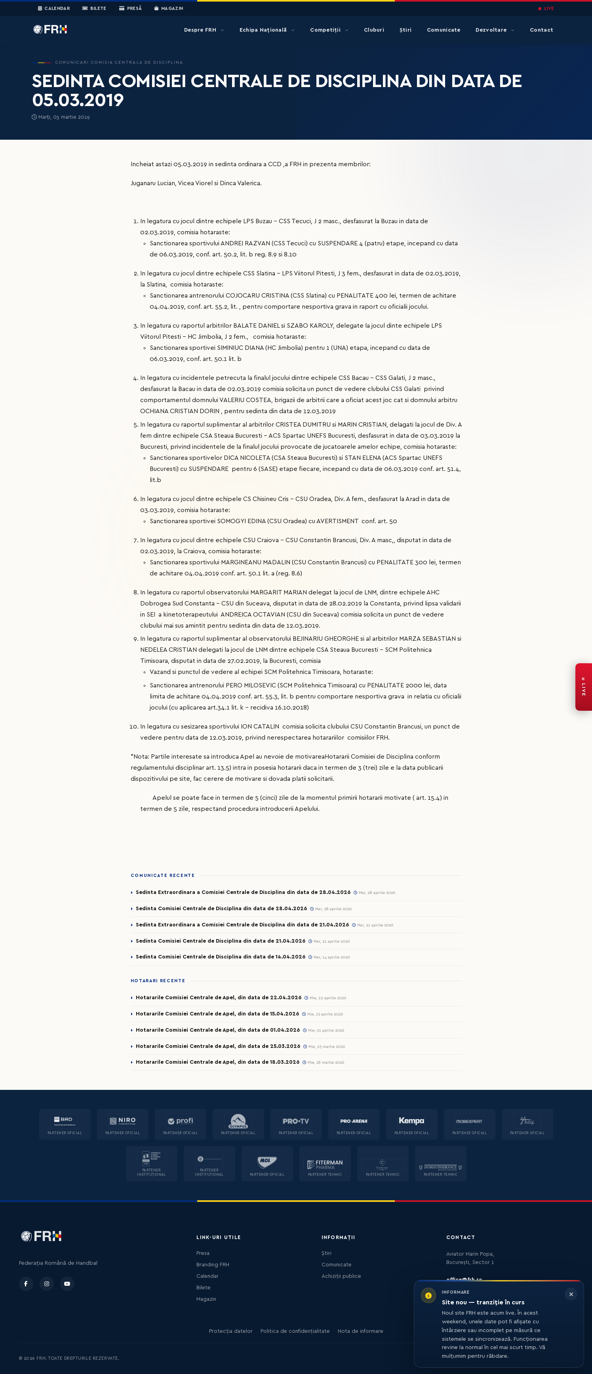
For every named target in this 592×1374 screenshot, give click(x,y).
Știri (405, 30)
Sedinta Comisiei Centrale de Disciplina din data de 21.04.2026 (220, 941)
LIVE (546, 8)
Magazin (168, 8)
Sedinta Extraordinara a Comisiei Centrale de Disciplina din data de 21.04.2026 (242, 925)
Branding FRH (212, 1265)
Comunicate (444, 30)
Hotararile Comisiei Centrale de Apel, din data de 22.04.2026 (218, 997)
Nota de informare (360, 1331)
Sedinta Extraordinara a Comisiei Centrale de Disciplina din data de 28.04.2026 (243, 892)
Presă (130, 8)
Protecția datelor (231, 1331)
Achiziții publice (341, 1276)
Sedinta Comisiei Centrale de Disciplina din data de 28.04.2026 (221, 908)
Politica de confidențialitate (295, 1331)
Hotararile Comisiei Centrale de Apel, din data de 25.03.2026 (218, 1046)
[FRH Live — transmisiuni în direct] (583, 687)
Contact (541, 30)
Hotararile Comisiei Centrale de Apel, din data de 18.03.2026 (217, 1062)
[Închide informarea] (571, 1294)
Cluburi (374, 30)
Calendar (54, 8)
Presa (202, 1253)
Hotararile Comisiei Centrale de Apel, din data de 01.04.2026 (218, 1030)
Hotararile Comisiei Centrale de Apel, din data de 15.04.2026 (217, 1014)
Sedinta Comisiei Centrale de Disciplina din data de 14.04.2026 (220, 957)
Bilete (94, 8)
